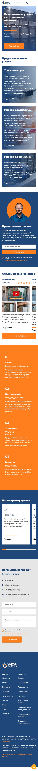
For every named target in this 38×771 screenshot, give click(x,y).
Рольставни (23, 686)
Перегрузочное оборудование (24, 712)
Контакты (6, 718)
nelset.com (6, 745)
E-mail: (17, 598)
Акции (4, 686)
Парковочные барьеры (24, 719)
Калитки (21, 700)
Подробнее (14, 46)
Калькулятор (7, 700)
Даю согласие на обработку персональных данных (18, 262)
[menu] (33, 3)
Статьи (5, 704)
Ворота (21, 682)
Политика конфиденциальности (15, 264)
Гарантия (6, 695)
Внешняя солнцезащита (24, 726)
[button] (9, 311)
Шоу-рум (6, 682)
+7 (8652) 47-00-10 (27, 3)
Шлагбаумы (23, 695)
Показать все (19, 340)
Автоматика (23, 691)
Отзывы (5, 709)
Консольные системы (23, 705)
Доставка (6, 691)
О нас (4, 713)
